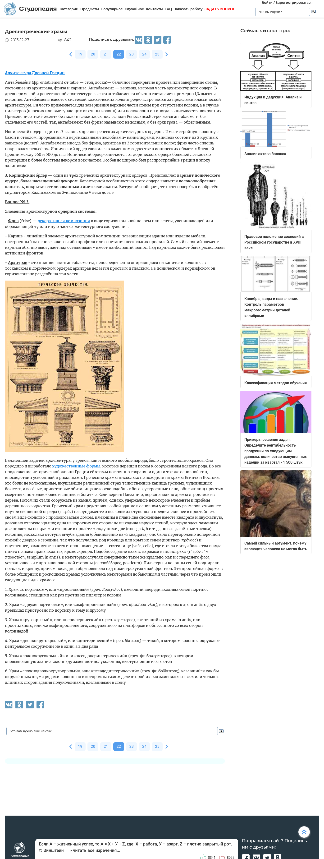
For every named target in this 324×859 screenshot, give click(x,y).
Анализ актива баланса (265, 154)
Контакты (154, 9)
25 (157, 54)
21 (106, 54)
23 (131, 54)
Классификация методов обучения (275, 383)
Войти (267, 2)
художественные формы (76, 466)
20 (93, 54)
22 (119, 54)
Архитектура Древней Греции (35, 72)
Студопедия (30, 9)
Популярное (112, 9)
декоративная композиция (64, 220)
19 (80, 54)
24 (144, 54)
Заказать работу (188, 9)
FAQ (168, 9)
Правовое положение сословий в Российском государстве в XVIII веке (274, 242)
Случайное (134, 9)
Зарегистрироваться (294, 2)
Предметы (89, 9)
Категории (69, 9)
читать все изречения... (96, 850)
